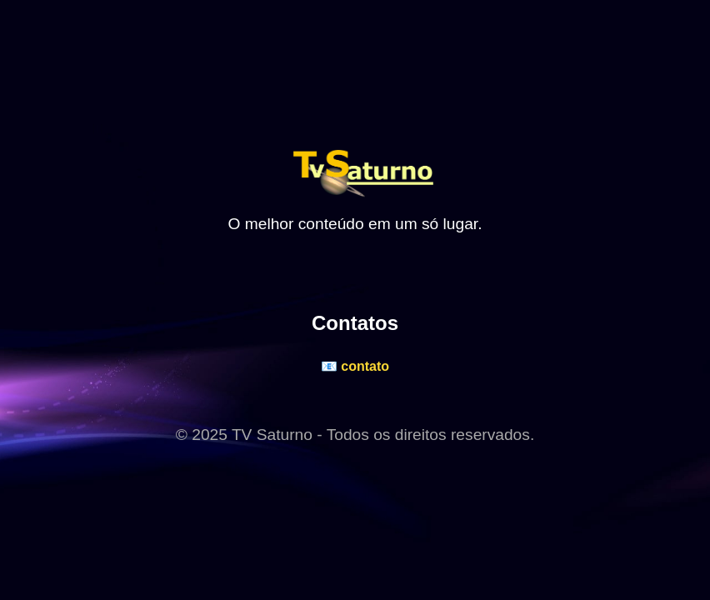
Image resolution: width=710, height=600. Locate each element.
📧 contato (355, 366)
